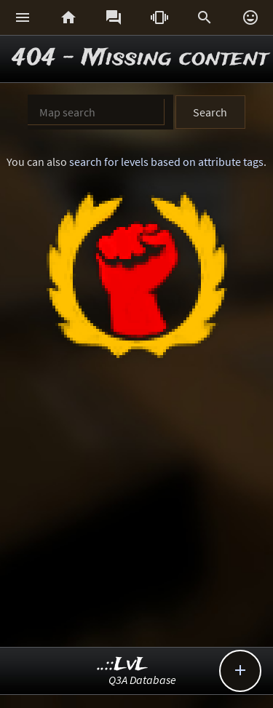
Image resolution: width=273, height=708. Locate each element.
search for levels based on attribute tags (166, 161)
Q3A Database (142, 679)
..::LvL (122, 664)
